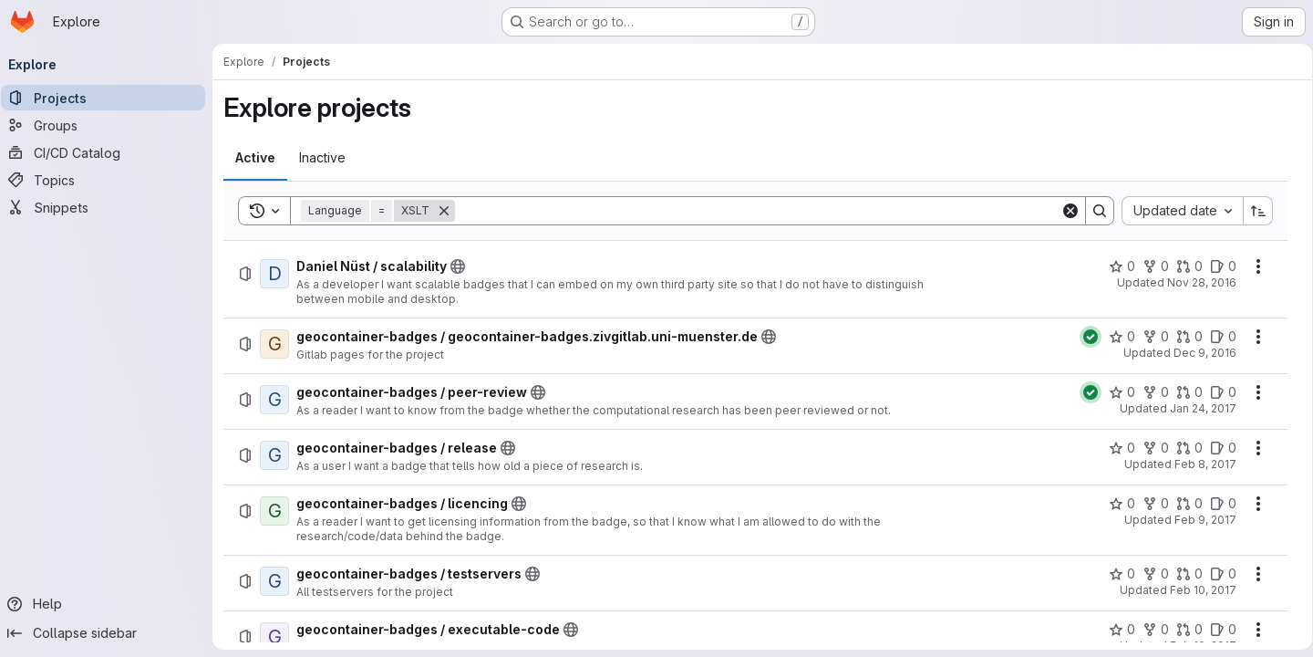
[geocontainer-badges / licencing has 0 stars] (1115, 503)
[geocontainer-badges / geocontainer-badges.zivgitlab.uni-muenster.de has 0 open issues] (1217, 336)
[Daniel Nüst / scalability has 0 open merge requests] (1183, 266)
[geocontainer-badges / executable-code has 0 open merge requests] (1183, 629)
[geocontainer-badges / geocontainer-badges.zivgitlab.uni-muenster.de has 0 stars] (1115, 336)
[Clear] (1064, 211)
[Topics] (109, 180)
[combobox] (1175, 210)
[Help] (109, 604)
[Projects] (109, 97)
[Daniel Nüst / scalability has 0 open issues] (1217, 266)
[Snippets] (109, 207)
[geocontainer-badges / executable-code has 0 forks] (1149, 629)
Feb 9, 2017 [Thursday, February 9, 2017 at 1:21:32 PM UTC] (1199, 520)
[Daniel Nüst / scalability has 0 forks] (1149, 266)
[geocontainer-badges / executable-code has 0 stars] (1115, 629)
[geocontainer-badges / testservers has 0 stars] (1115, 574)
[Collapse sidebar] (109, 633)
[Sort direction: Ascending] (1251, 210)
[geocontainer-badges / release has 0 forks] (1149, 448)
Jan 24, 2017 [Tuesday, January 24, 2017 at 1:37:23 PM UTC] (1196, 408)
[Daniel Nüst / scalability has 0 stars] (1115, 266)
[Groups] (109, 125)
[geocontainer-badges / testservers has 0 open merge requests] (1183, 574)
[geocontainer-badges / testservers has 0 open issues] (1217, 574)
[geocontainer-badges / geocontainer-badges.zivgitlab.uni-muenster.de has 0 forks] (1149, 336)
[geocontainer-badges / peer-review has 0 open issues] (1217, 392)
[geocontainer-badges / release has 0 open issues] (1217, 448)
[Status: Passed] (1084, 337)
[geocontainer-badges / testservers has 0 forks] (1149, 574)
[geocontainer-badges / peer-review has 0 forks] (1149, 392)
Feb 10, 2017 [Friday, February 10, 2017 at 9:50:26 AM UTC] (1196, 590)
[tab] (262, 158)
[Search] (757, 211)
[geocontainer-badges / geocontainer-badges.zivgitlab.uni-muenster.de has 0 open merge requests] (1183, 336)
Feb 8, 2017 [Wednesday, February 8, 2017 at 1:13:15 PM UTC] (1199, 464)
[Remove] (450, 211)
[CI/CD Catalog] (109, 152)
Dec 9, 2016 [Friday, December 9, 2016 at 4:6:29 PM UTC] (1198, 353)
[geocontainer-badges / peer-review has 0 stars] (1115, 392)
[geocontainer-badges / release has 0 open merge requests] (1183, 448)
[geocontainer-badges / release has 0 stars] (1115, 448)
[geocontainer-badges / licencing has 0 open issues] (1217, 503)
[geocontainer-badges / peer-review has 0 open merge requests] (1183, 392)
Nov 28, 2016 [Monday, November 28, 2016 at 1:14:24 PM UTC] (1195, 282)
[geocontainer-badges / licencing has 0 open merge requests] (1183, 503)
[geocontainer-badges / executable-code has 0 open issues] (1217, 629)
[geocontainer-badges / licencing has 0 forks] (1149, 503)
